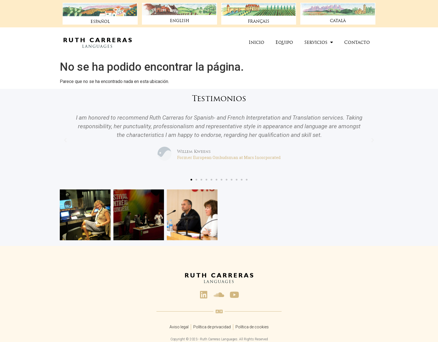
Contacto (357, 42)
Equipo (284, 42)
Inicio (256, 42)
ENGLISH (179, 20)
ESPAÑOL (100, 21)
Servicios (318, 42)
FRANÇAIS (259, 21)
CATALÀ (338, 20)
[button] (191, 179)
